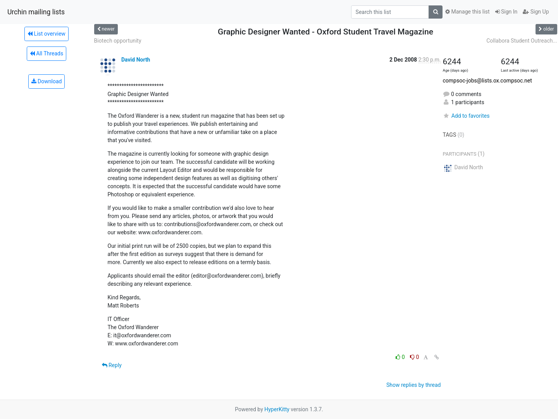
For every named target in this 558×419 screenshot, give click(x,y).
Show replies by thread (413, 385)
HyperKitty (276, 409)
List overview (46, 34)
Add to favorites (466, 116)
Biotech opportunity (117, 41)
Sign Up (536, 12)
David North (135, 60)
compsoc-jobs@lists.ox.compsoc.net (487, 80)
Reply (112, 365)
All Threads (46, 53)
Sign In (506, 12)
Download (46, 81)
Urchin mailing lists (36, 12)
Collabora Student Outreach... (521, 41)
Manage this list (467, 12)
